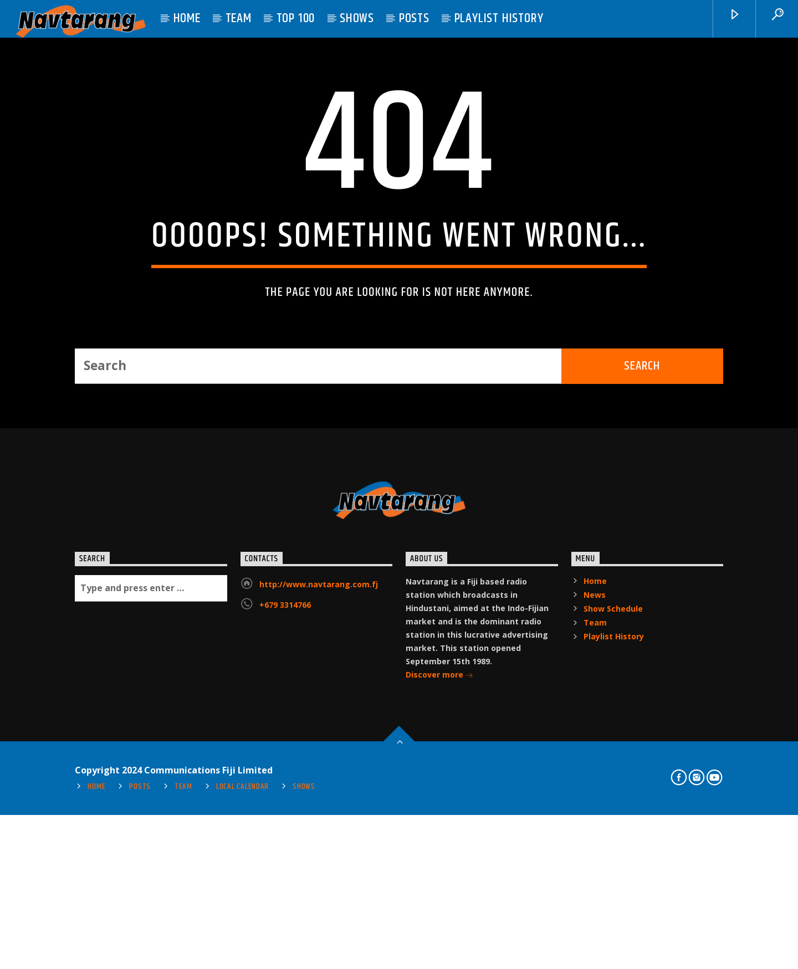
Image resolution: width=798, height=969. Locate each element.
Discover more (439, 930)
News (595, 849)
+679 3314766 (285, 859)
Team (239, 18)
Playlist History (499, 18)
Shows (357, 18)
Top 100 (296, 18)
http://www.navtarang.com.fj (318, 839)
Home (187, 18)
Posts (414, 18)
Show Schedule (613, 863)
